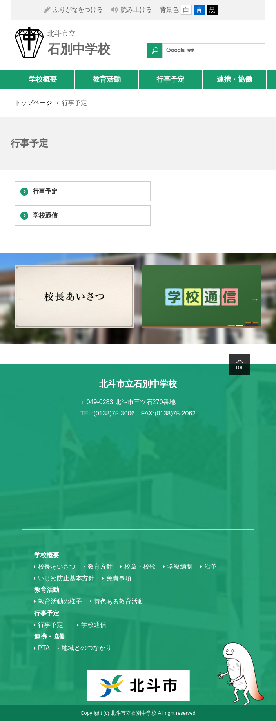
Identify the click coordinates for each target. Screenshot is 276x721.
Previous (21, 299)
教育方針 (100, 566)
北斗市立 (61, 33)
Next (255, 299)
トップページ (33, 102)
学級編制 (179, 566)
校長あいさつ (57, 566)
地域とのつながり (87, 647)
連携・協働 (234, 79)
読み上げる (136, 9)
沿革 (210, 566)
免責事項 (118, 578)
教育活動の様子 (60, 601)
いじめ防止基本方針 (66, 578)
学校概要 (43, 79)
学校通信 (45, 215)
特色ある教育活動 (119, 601)
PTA (44, 647)
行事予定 (170, 79)
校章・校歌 (140, 566)
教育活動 (107, 79)
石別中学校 (78, 49)
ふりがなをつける (78, 9)
